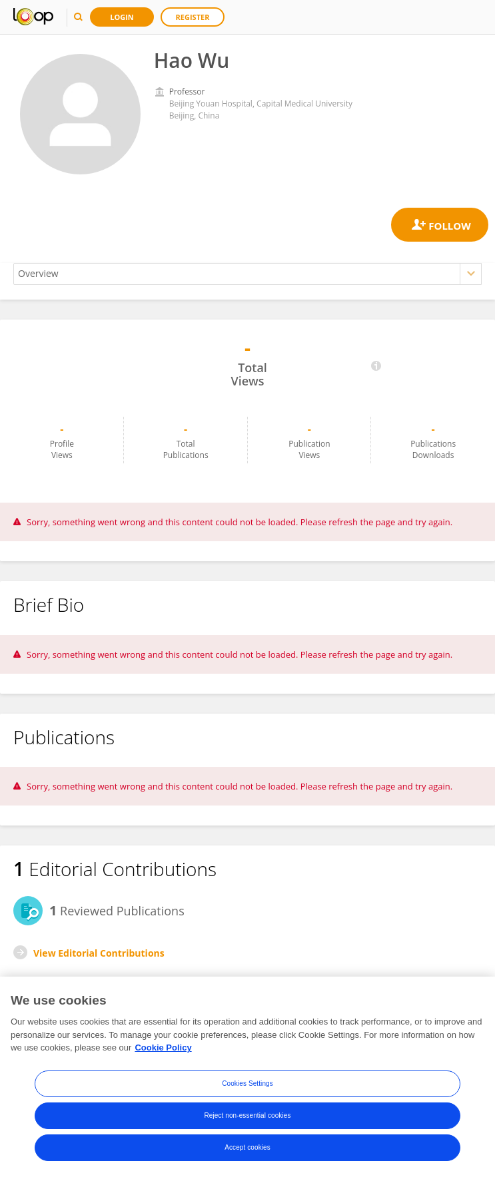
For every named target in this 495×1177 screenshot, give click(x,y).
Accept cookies (247, 1147)
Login (122, 17)
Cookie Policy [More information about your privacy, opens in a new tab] (163, 1048)
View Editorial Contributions (99, 953)
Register (193, 17)
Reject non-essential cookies (247, 1115)
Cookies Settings (247, 1083)
